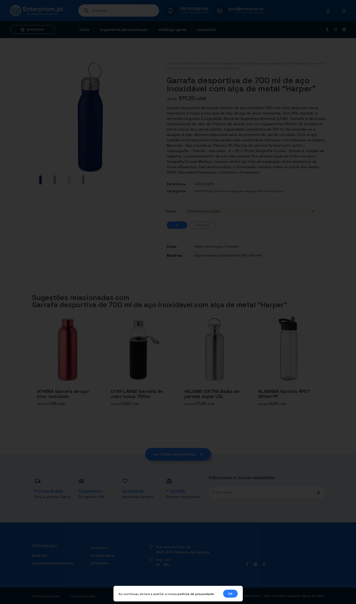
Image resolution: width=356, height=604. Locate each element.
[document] (178, 302)
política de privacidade (195, 594)
